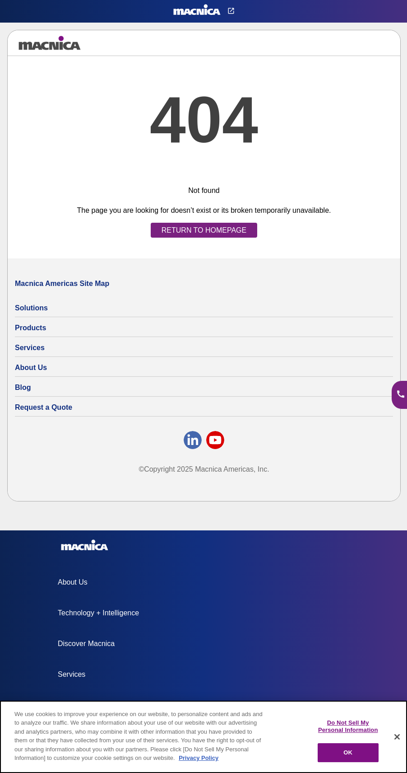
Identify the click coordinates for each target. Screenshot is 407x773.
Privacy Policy (198, 757)
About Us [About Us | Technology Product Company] (31, 367)
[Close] (397, 737)
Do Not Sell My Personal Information (348, 726)
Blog (23, 387)
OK (347, 752)
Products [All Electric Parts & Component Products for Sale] (30, 328)
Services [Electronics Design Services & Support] (30, 347)
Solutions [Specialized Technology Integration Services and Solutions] (31, 308)
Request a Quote (43, 407)
